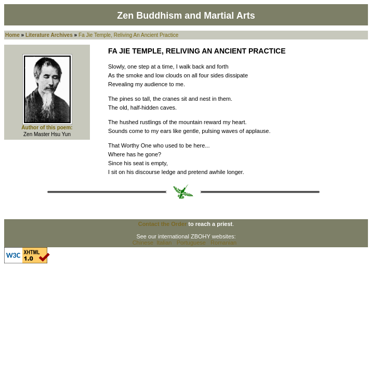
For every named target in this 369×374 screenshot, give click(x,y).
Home (12, 35)
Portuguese (191, 242)
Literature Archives (49, 35)
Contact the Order (162, 224)
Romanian (223, 242)
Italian (164, 242)
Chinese (143, 242)
